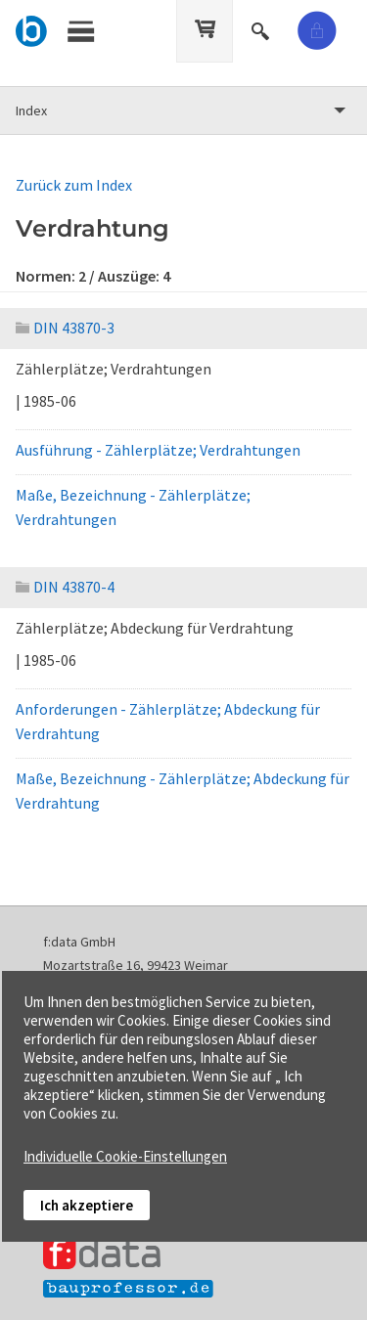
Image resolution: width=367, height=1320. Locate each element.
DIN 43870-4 (65, 586)
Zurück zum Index (74, 185)
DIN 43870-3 (65, 327)
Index (31, 110)
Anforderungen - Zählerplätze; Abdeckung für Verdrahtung (168, 721)
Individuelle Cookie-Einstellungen (125, 1156)
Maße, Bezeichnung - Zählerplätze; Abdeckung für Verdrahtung (182, 791)
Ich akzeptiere (86, 1205)
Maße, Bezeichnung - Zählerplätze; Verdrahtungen (133, 507)
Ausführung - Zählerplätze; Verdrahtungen (158, 450)
